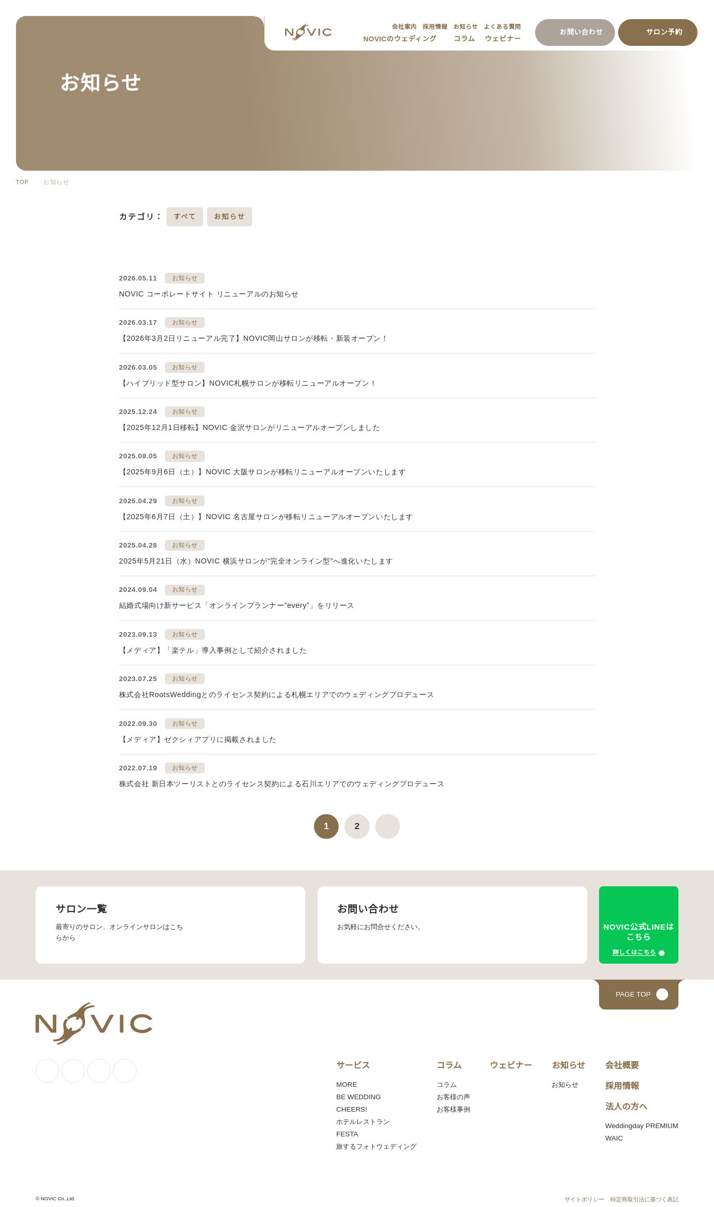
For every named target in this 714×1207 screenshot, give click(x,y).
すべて (184, 216)
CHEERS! (349, 1104)
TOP (22, 182)
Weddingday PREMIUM (640, 1120)
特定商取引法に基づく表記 (644, 1194)
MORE (345, 1079)
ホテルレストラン (362, 1117)
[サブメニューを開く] (442, 39)
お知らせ (464, 27)
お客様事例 (451, 1104)
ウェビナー (503, 39)
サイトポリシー (584, 1194)
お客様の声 (451, 1092)
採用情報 (432, 27)
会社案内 (400, 27)
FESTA (345, 1129)
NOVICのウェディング (402, 39)
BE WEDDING (356, 1092)
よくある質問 (502, 27)
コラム (465, 39)
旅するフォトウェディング (375, 1141)
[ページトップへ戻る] (639, 989)
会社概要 (618, 1060)
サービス (351, 1060)
